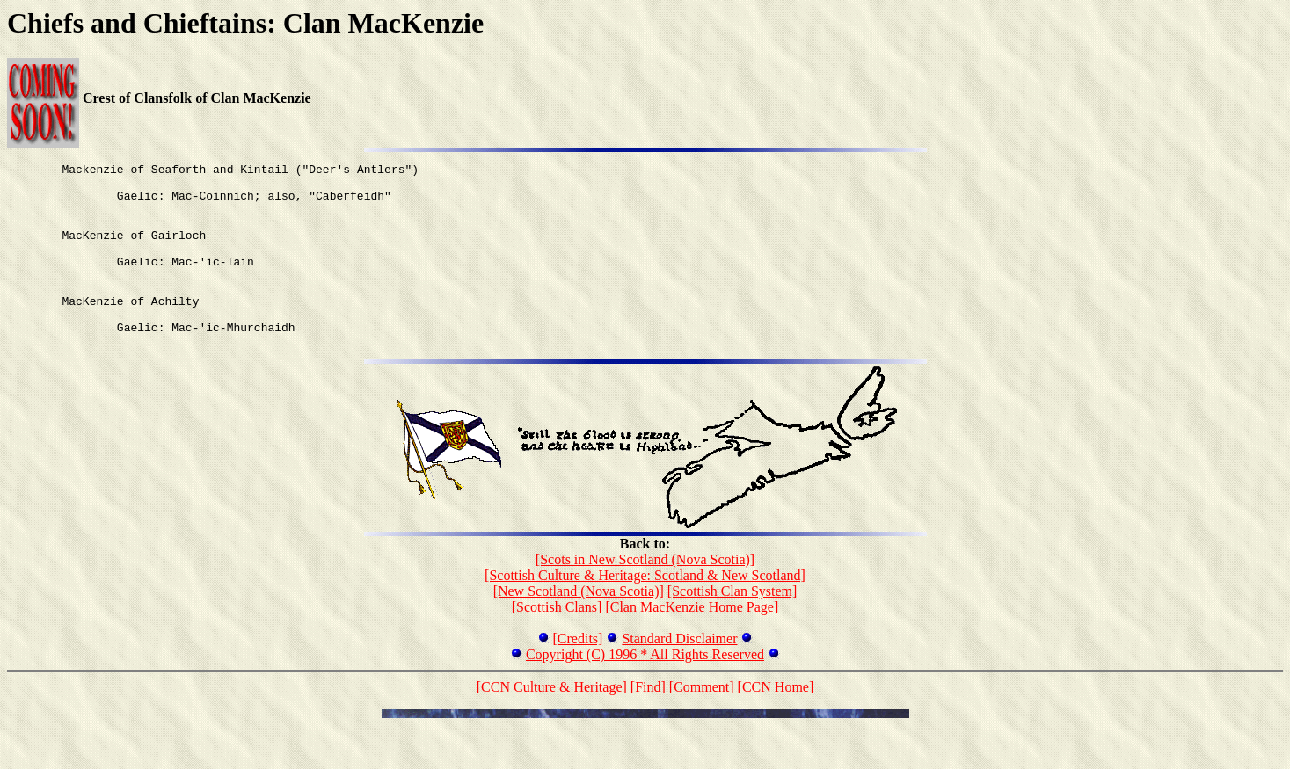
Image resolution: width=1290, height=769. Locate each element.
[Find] (648, 723)
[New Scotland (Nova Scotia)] (578, 627)
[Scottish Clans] (557, 643)
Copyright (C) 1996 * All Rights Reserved (645, 691)
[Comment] (701, 723)
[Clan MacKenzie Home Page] (691, 643)
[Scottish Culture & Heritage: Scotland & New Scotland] (645, 612)
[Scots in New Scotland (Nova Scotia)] (645, 596)
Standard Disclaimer (679, 675)
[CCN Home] (776, 723)
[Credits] (578, 675)
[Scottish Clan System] (732, 627)
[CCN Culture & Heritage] (552, 723)
